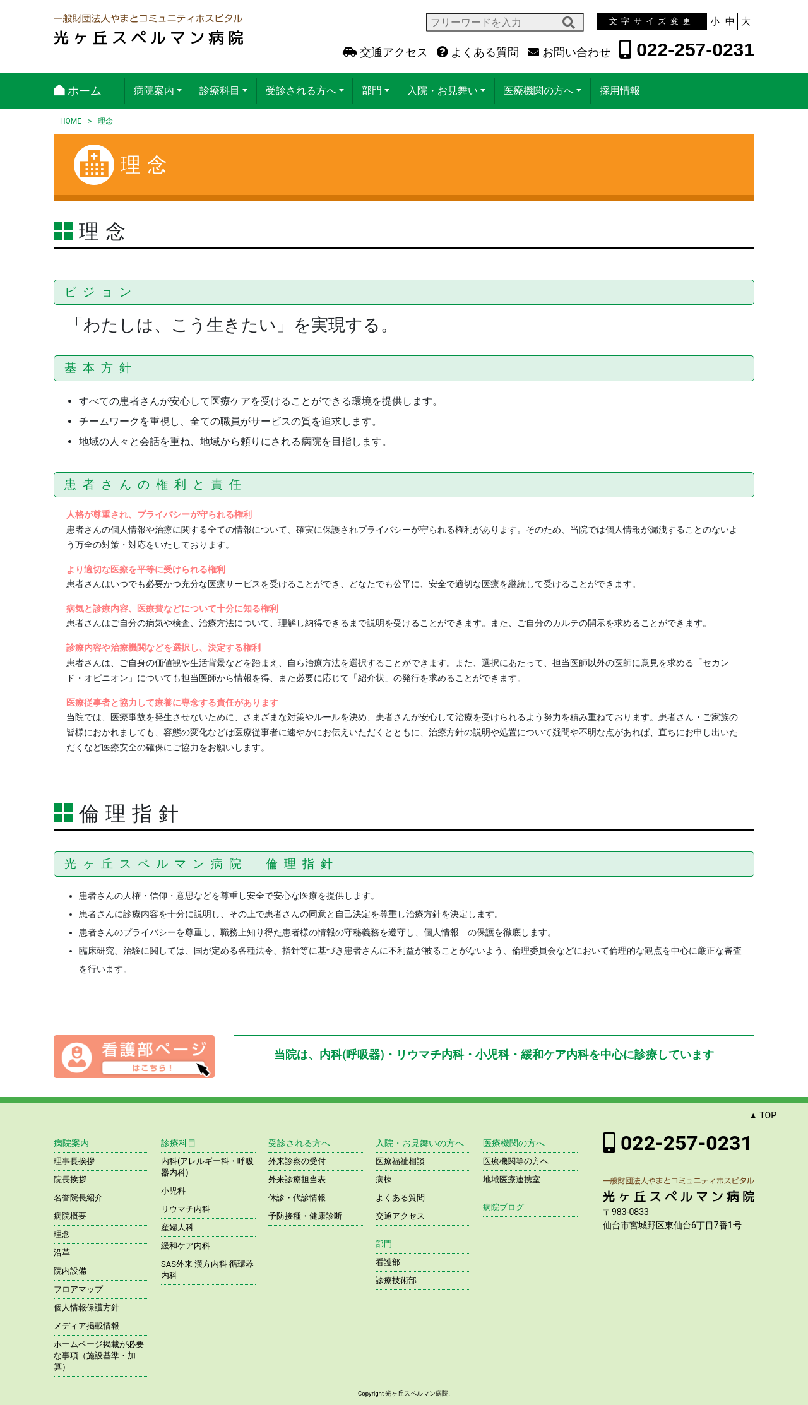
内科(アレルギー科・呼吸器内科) (207, 1166)
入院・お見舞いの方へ (420, 1143)
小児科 (173, 1190)
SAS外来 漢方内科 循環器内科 (207, 1269)
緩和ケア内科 (185, 1245)
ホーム (78, 90)
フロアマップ (78, 1289)
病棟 (384, 1179)
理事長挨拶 (74, 1161)
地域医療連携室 (511, 1179)
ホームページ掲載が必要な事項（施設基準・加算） (99, 1355)
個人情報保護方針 (86, 1307)
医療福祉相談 (400, 1161)
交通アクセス (385, 52)
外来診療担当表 (297, 1179)
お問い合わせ (569, 52)
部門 (372, 91)
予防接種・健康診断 (305, 1216)
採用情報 (620, 91)
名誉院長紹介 (78, 1197)
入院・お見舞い (442, 91)
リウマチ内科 (185, 1209)
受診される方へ (301, 91)
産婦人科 (177, 1227)
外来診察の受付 (297, 1161)
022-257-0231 (686, 49)
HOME (70, 121)
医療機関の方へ (538, 91)
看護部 (388, 1262)
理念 (62, 1234)
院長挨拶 (70, 1179)
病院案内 (154, 91)
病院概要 (70, 1216)
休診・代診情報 (297, 1197)
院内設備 (70, 1271)
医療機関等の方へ (516, 1161)
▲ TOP (762, 1115)
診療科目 (219, 91)
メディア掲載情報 (86, 1326)
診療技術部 (396, 1280)
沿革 (62, 1252)
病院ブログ (503, 1207)
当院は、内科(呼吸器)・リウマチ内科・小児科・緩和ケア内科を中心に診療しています (494, 1054)
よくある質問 (478, 52)
